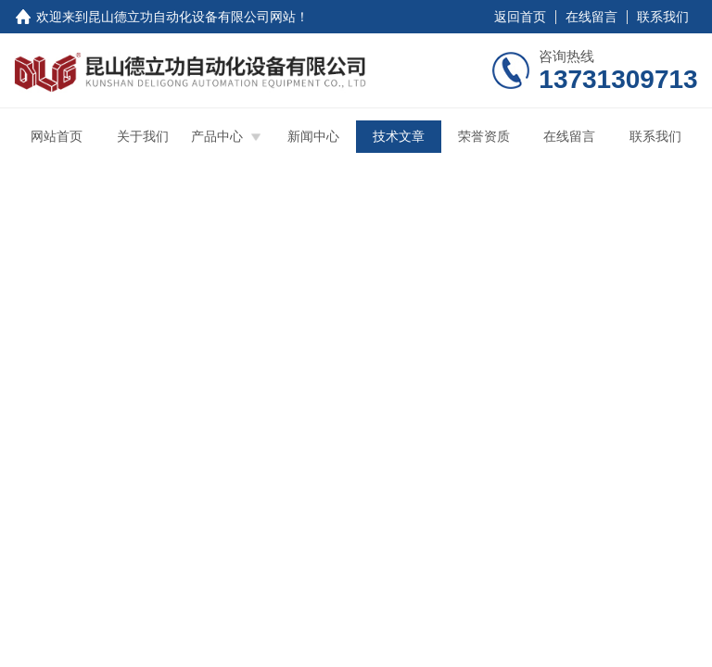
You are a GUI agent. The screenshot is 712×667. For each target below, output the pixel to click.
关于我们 (143, 136)
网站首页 (57, 136)
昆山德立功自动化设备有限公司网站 (192, 16)
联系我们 (663, 16)
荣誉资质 (484, 136)
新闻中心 (313, 136)
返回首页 (520, 16)
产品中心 (217, 136)
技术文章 (399, 136)
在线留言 (591, 16)
